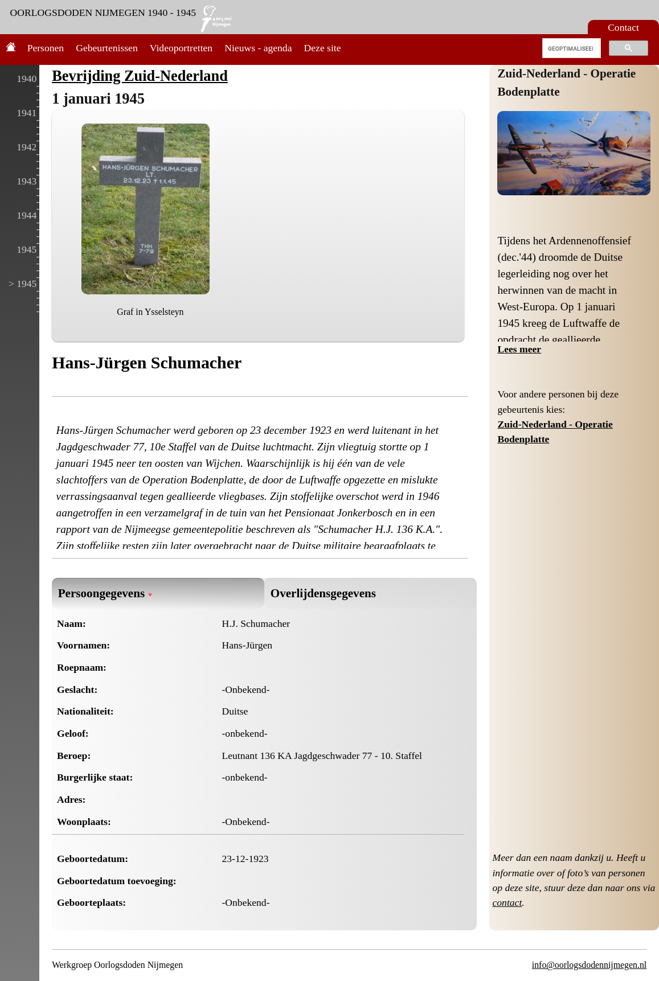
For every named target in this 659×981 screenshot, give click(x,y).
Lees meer (519, 349)
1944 (26, 215)
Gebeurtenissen (106, 48)
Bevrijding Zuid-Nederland (140, 75)
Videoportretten (181, 48)
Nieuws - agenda (258, 48)
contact (507, 902)
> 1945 (23, 283)
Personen (45, 48)
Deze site (322, 48)
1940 (26, 78)
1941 (26, 112)
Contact (623, 27)
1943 (26, 181)
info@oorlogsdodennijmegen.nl (589, 965)
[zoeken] (570, 48)
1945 (26, 249)
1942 (26, 147)
